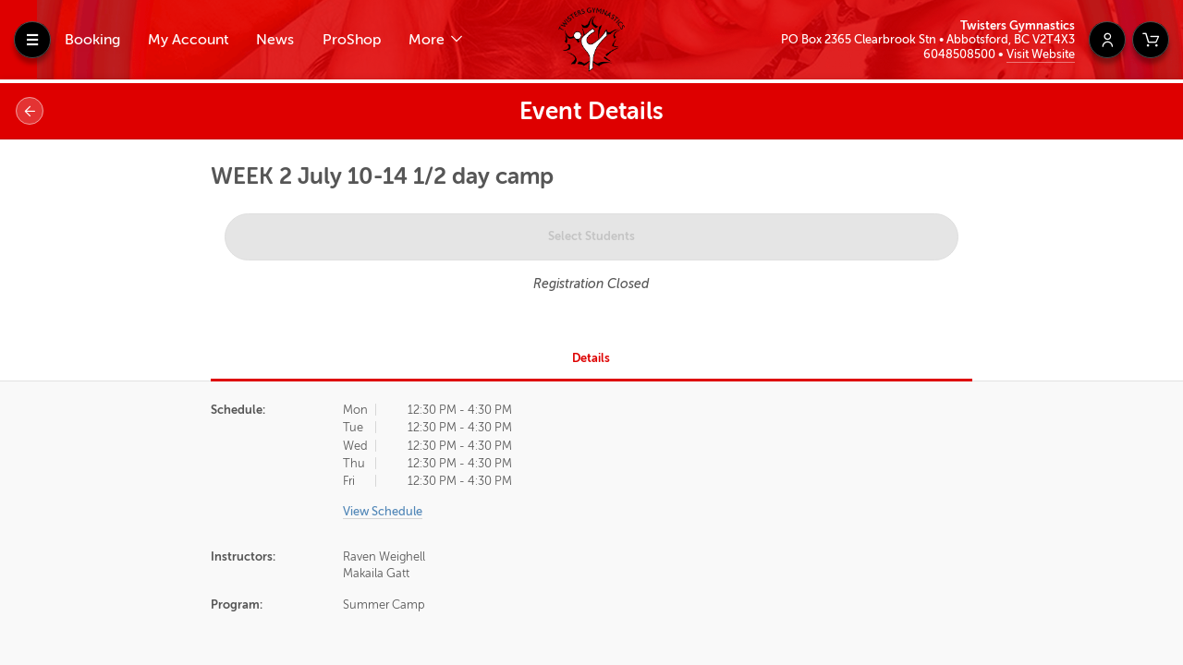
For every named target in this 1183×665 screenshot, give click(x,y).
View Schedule (382, 511)
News (275, 39)
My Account (188, 39)
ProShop (352, 39)
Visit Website (1040, 54)
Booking (92, 39)
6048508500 (960, 54)
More (428, 39)
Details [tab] (591, 358)
